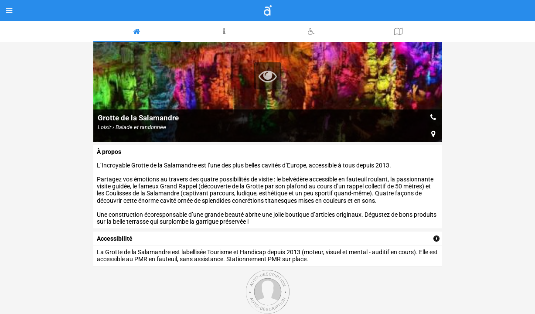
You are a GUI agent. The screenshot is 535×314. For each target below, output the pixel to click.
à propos (109, 151)
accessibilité (115, 238)
